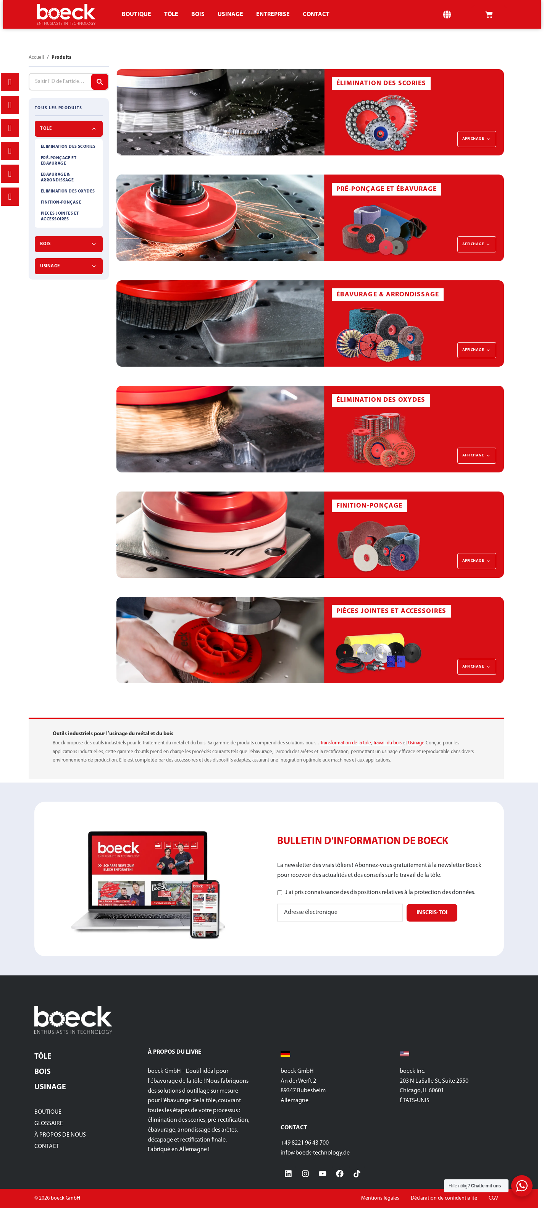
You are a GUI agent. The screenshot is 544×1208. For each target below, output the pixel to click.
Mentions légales (380, 1198)
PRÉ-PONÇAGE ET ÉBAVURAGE (58, 161)
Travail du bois (387, 743)
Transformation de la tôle (345, 743)
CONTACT (316, 14)
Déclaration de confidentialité (444, 1198)
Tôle (43, 1057)
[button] (447, 14)
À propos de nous (60, 1135)
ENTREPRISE (273, 14)
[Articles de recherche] (99, 82)
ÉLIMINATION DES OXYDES (68, 191)
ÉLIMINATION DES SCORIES (68, 147)
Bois (198, 14)
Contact (46, 1146)
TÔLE (171, 14)
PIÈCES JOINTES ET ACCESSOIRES (60, 216)
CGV (493, 1198)
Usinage (230, 14)
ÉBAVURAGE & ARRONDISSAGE (57, 177)
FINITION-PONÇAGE (61, 203)
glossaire (48, 1124)
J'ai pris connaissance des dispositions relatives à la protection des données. (380, 892)
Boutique (136, 14)
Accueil (36, 57)
